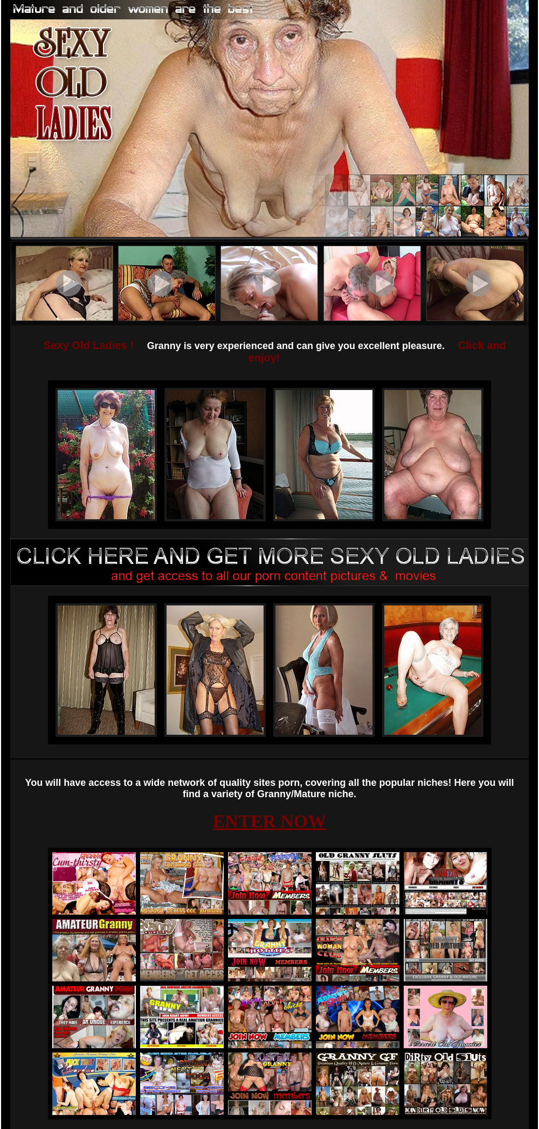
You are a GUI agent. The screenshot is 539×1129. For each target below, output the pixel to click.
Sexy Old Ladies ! (89, 345)
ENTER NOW (270, 821)
